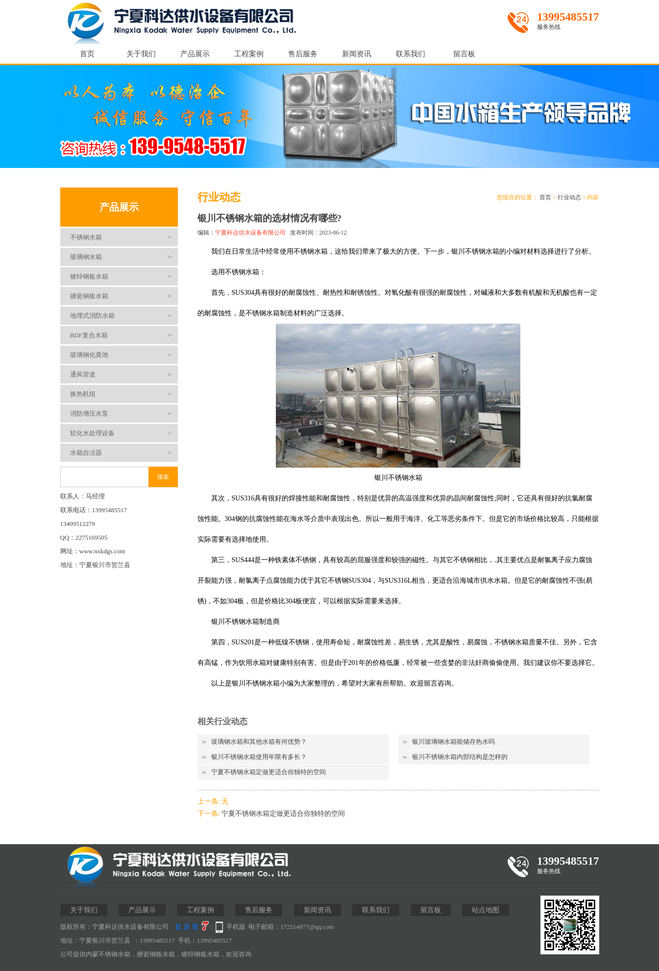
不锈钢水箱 (86, 237)
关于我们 (141, 54)
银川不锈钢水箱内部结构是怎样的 (460, 756)
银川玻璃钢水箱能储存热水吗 (453, 741)
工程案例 (249, 54)
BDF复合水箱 (89, 335)
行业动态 (569, 197)
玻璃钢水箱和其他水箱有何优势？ (259, 741)
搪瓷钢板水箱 (89, 296)
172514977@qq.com (307, 926)
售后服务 (302, 54)
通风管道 (83, 374)
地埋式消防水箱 (92, 315)
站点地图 (485, 910)
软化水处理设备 (92, 433)
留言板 (464, 54)
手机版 (235, 926)
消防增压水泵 (89, 413)
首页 (87, 54)
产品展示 (195, 54)
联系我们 (410, 54)
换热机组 (83, 394)
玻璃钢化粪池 (89, 354)
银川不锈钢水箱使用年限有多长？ (259, 756)
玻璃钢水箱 (86, 257)
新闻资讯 (356, 54)
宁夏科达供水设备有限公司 (250, 232)
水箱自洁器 (86, 452)
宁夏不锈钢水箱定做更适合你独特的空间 (268, 772)
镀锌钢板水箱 (89, 276)
